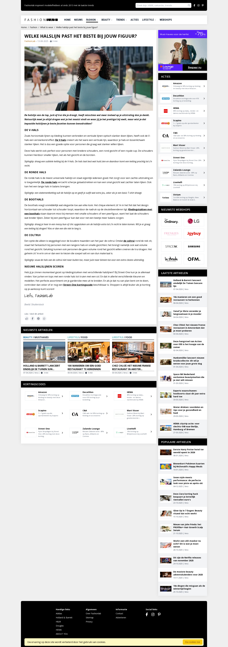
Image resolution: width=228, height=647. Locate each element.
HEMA (59, 629)
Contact (119, 613)
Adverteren (121, 617)
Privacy (89, 621)
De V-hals (60, 140)
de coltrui (129, 240)
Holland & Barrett (64, 617)
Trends (121, 19)
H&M (58, 621)
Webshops (166, 19)
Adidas (59, 613)
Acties (135, 19)
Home (67, 19)
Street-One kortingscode (78, 284)
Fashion (92, 19)
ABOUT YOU (62, 633)
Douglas (60, 625)
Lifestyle (149, 19)
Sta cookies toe (192, 642)
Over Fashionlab (93, 613)
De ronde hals (49, 182)
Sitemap (89, 617)
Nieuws (78, 19)
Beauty (107, 19)
